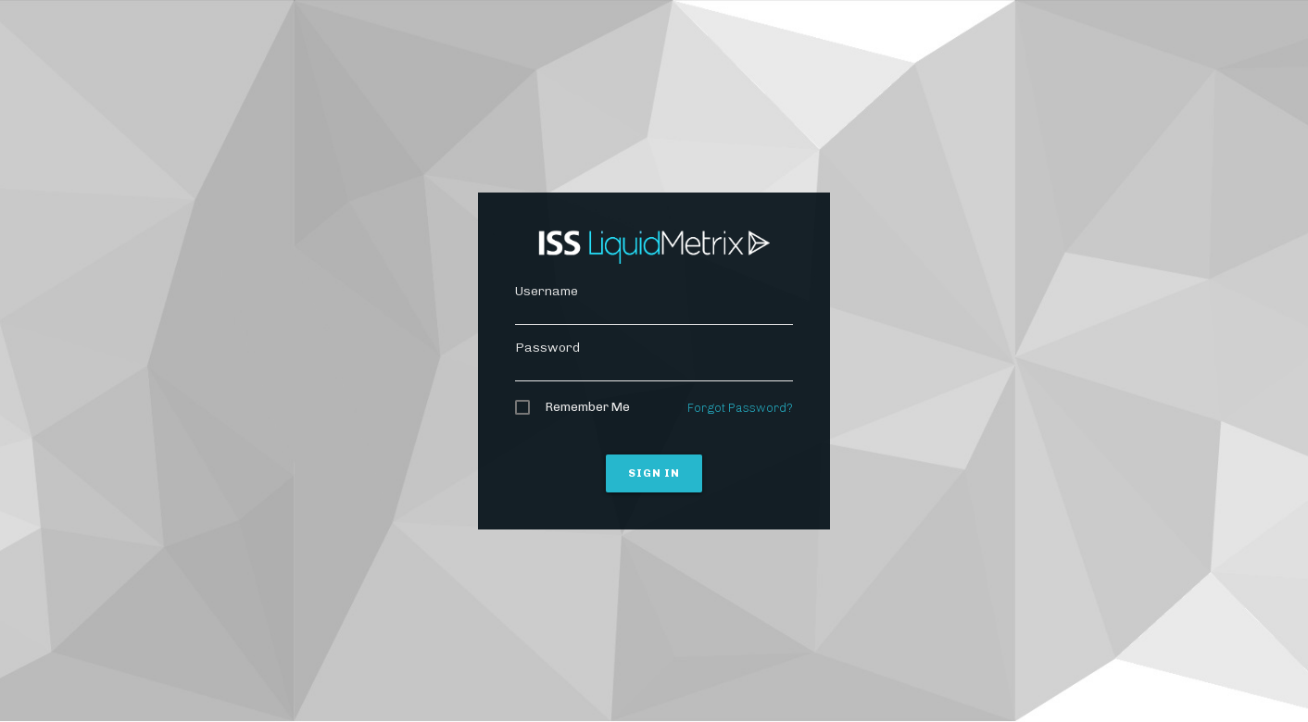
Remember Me (588, 407)
